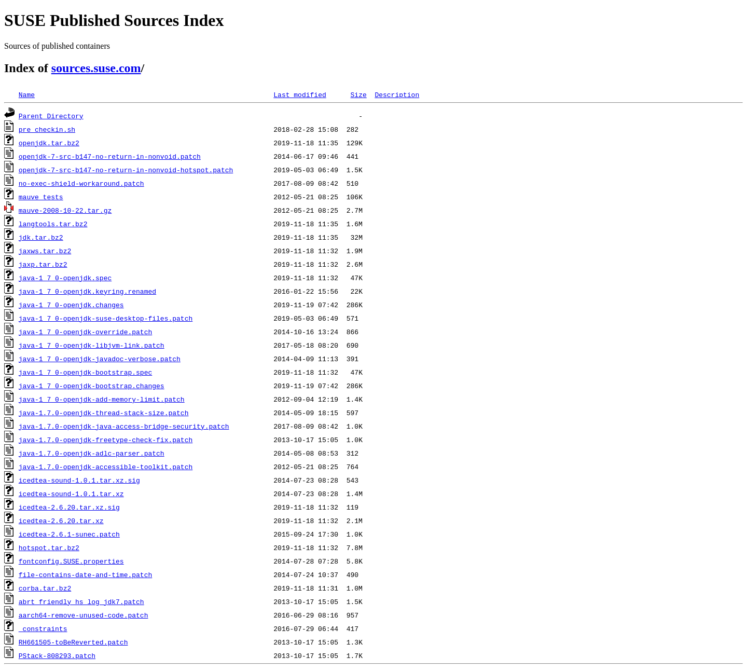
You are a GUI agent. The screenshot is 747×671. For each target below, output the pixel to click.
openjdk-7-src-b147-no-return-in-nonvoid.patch (110, 156)
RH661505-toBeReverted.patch (73, 642)
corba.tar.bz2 (45, 588)
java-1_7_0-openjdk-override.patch (85, 331)
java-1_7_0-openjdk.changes (71, 304)
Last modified (299, 94)
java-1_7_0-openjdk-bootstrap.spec (85, 372)
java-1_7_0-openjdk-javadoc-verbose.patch (100, 358)
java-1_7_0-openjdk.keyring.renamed (87, 291)
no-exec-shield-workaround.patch (81, 183)
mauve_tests (41, 196)
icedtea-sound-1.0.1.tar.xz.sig (79, 480)
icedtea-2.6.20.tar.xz (61, 520)
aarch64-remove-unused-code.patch (83, 615)
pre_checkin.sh (47, 129)
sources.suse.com (96, 68)
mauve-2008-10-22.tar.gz (65, 210)
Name (27, 94)
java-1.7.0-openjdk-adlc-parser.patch (91, 453)
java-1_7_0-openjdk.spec (65, 277)
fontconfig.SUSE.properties (71, 561)
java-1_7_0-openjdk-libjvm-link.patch (91, 345)
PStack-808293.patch (57, 655)
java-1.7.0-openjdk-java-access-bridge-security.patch (124, 426)
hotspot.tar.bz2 (49, 547)
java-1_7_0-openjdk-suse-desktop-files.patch (105, 318)
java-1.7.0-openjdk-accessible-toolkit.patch (105, 466)
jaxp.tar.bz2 (43, 264)
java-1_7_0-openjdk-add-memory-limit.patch (102, 399)
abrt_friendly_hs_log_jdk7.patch (81, 601)
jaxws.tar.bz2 (45, 250)
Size (358, 94)
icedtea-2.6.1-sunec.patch (69, 534)
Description (397, 94)
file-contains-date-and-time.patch (85, 574)
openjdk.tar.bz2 (49, 142)
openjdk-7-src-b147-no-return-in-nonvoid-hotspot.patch (126, 169)
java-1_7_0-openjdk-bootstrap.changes (91, 385)
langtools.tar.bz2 (53, 223)
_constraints (43, 628)
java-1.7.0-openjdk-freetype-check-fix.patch (105, 439)
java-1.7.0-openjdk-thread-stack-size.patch (104, 412)
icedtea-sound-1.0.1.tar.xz (71, 493)
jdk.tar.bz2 (41, 237)
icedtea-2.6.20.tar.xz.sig (69, 507)
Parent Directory (51, 115)
